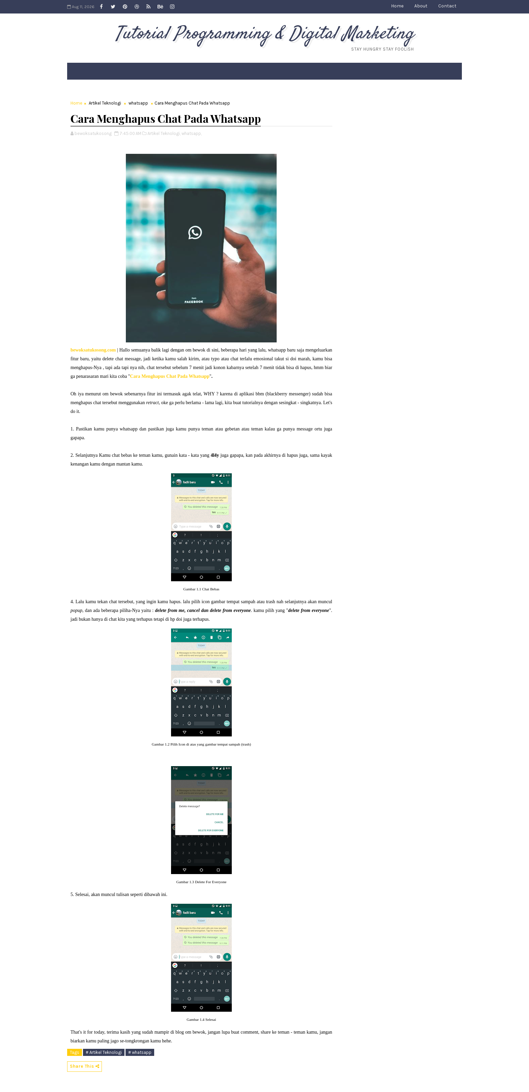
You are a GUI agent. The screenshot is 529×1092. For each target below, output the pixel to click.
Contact (447, 6)
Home (397, 6)
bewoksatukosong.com (93, 350)
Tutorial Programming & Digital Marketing (264, 34)
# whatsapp (139, 1052)
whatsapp (138, 103)
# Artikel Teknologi (104, 1052)
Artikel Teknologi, (163, 133)
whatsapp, (192, 133)
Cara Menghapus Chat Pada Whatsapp (169, 376)
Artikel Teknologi (105, 103)
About (420, 6)
